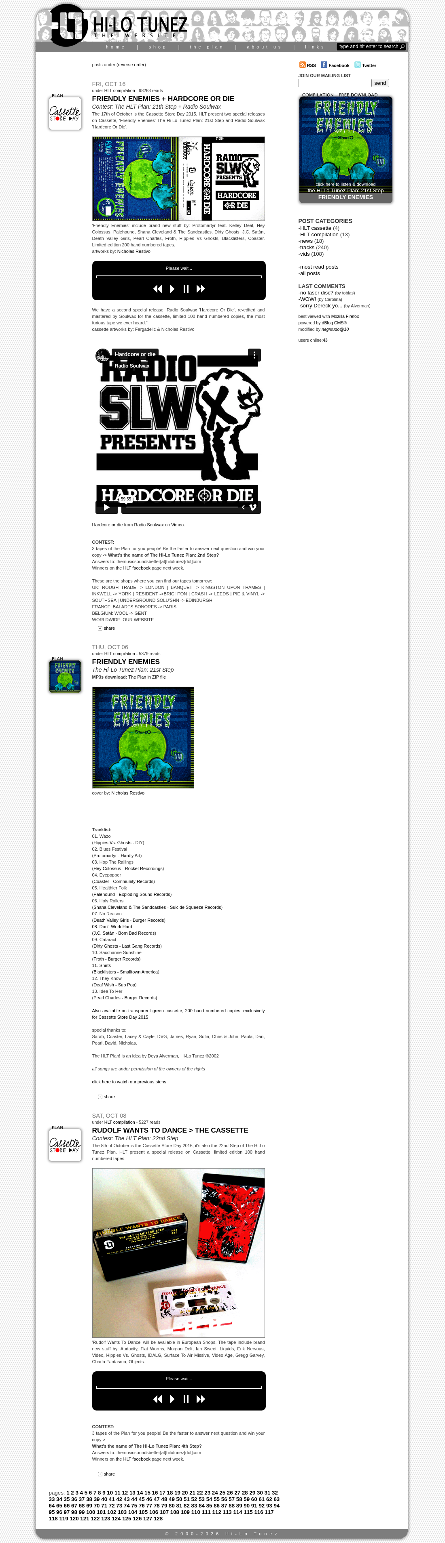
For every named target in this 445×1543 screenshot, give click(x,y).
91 (254, 1506)
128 (158, 1519)
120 (74, 1519)
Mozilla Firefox (345, 316)
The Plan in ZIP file (147, 677)
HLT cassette (315, 228)
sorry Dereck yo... (321, 306)
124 (116, 1519)
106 (153, 1512)
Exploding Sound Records (144, 894)
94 (276, 1506)
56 (224, 1499)
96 (59, 1512)
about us (265, 46)
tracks (307, 247)
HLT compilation (119, 90)
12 (125, 1493)
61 (262, 1499)
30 (260, 1493)
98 (74, 1512)
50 (179, 1499)
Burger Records (148, 920)
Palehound (104, 894)
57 (232, 1499)
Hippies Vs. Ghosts (112, 842)
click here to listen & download (345, 191)
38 (89, 1499)
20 (185, 1493)
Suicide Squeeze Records (195, 907)
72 (112, 1506)
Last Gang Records (141, 946)
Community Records (133, 881)
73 (119, 1506)
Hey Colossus (107, 868)
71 (104, 1506)
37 (82, 1499)
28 (245, 1493)
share (105, 628)
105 (143, 1512)
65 (59, 1506)
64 (52, 1506)
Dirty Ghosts (105, 946)
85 (209, 1506)
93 (269, 1506)
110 (195, 1512)
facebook (141, 567)
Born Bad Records (136, 933)
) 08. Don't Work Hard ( (128, 926)
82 (187, 1506)
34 (59, 1499)
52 (194, 1499)
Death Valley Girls (111, 920)
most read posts (319, 267)
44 (134, 1499)
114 (237, 1512)
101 (101, 1512)
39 (97, 1499)
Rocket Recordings (144, 868)
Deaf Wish (103, 984)
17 (162, 1493)
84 (202, 1506)
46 (149, 1499)
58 (239, 1499)
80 (172, 1506)
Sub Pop (126, 984)
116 (258, 1512)
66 (67, 1506)
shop (158, 46)
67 (74, 1506)
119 (63, 1519)
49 (172, 1499)
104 (132, 1512)
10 (110, 1493)
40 (104, 1499)
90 (247, 1506)
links (315, 46)
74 (127, 1506)
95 (52, 1512)
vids (305, 254)
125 (126, 1519)
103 (122, 1512)
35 (67, 1499)
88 (232, 1506)
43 (127, 1499)
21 (192, 1493)
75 (134, 1506)
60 (254, 1499)
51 (187, 1499)
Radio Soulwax (148, 524)
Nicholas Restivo (133, 251)
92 (262, 1506)
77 (149, 1506)
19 (177, 1493)
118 (53, 1519)
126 (137, 1519)
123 (105, 1519)
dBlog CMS (333, 322)
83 (194, 1506)
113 (227, 1512)
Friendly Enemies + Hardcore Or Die (163, 99)
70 (97, 1506)
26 (230, 1493)
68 (82, 1506)
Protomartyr (105, 855)
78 (157, 1506)
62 (269, 1499)
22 (200, 1493)
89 (239, 1506)
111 (206, 1512)
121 (84, 1519)
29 (252, 1493)
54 (209, 1499)
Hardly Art (130, 855)
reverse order (131, 64)
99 (82, 1512)
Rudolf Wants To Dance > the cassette (170, 1130)
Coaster (101, 881)
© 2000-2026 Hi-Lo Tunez (222, 1533)
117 (269, 1512)
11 (117, 1493)
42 (119, 1499)
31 (268, 1493)
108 (174, 1512)
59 (247, 1499)
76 (142, 1506)
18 (170, 1493)
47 (157, 1499)
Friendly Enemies (126, 662)
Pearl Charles (107, 997)
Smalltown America (139, 971)
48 (164, 1499)
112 (216, 1512)
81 (179, 1506)
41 (112, 1499)
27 (237, 1493)
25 (222, 1493)
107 (164, 1512)
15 (147, 1493)
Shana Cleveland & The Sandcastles (129, 907)
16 (155, 1493)
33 (52, 1499)
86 (217, 1506)
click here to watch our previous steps (129, 1081)
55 (217, 1499)
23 (207, 1493)
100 (90, 1512)
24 (215, 1493)
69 (89, 1506)
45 (142, 1499)
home (116, 46)
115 (248, 1512)
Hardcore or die (107, 524)
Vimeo (177, 524)
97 (67, 1512)
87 (224, 1506)
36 (74, 1499)
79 (164, 1506)
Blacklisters (104, 971)
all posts (310, 273)
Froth (98, 958)
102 (111, 1512)
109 (185, 1512)
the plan (207, 46)
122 (95, 1519)
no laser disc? (316, 293)
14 (140, 1493)
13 (132, 1493)
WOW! (308, 299)
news (306, 241)
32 (275, 1493)
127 (147, 1519)
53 (202, 1499)
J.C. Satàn (103, 933)
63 (276, 1499)
